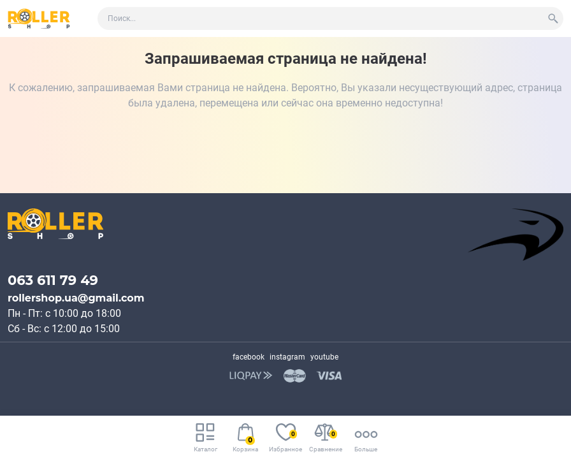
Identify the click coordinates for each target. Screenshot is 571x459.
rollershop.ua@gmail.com (76, 298)
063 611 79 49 (53, 280)
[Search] (553, 18)
